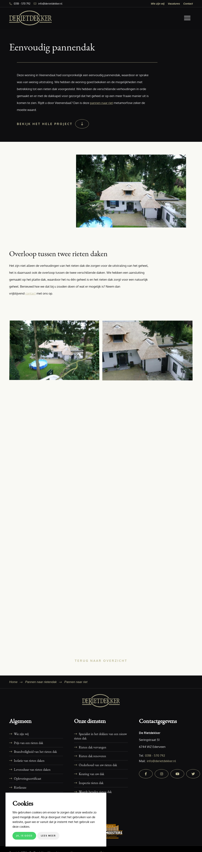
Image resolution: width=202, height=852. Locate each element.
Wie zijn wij (158, 3)
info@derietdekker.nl (50, 3)
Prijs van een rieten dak (28, 743)
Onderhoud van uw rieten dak (98, 765)
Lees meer (48, 835)
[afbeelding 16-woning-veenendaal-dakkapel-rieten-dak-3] (148, 352)
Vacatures (174, 3)
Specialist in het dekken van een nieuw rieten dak (100, 736)
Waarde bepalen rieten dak (95, 792)
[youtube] (177, 773)
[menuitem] (158, 3)
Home (13, 682)
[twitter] (193, 773)
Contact (188, 3)
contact (30, 293)
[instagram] (161, 773)
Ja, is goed (24, 835)
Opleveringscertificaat (27, 778)
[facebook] (146, 773)
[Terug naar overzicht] (101, 660)
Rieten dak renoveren (92, 756)
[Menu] (187, 18)
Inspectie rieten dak (91, 783)
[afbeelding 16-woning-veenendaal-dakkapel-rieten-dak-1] (55, 352)
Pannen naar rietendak (41, 682)
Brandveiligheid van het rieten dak (35, 751)
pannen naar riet (101, 103)
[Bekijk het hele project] (52, 123)
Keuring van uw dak (91, 774)
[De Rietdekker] (30, 18)
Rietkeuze (20, 787)
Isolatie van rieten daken (29, 760)
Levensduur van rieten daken (32, 769)
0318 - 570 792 (22, 3)
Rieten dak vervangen (92, 747)
